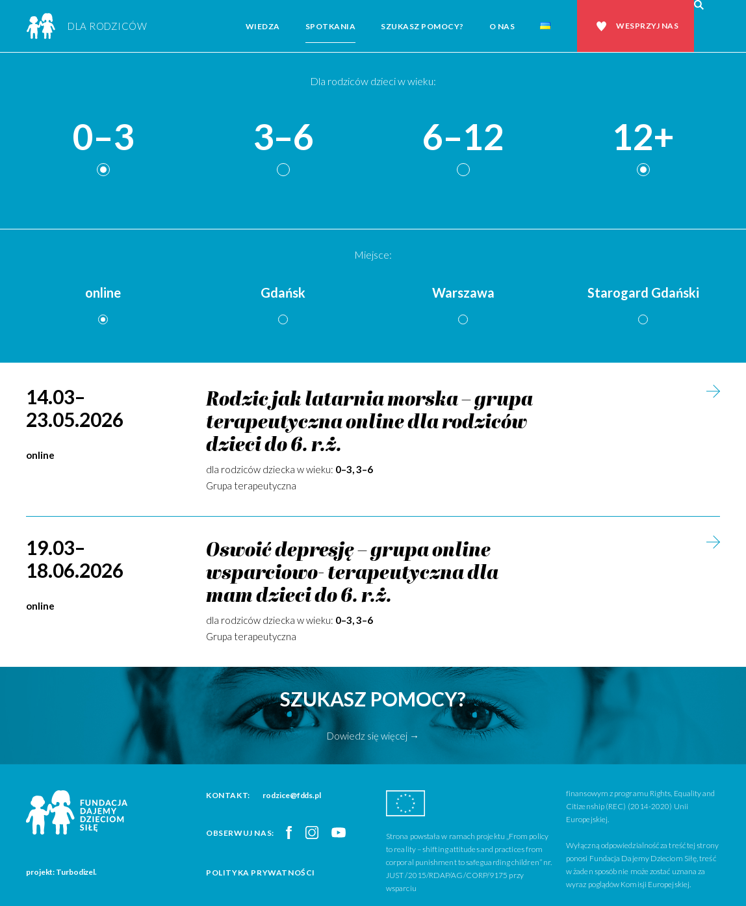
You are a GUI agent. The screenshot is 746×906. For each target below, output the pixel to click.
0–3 (103, 137)
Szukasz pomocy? (422, 26)
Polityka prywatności (260, 872)
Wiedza (263, 26)
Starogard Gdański (643, 292)
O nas (502, 26)
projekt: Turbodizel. (61, 872)
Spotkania (330, 26)
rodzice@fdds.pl (292, 795)
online (103, 292)
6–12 (463, 137)
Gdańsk (283, 292)
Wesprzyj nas (647, 26)
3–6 (283, 137)
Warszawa (463, 292)
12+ (643, 137)
